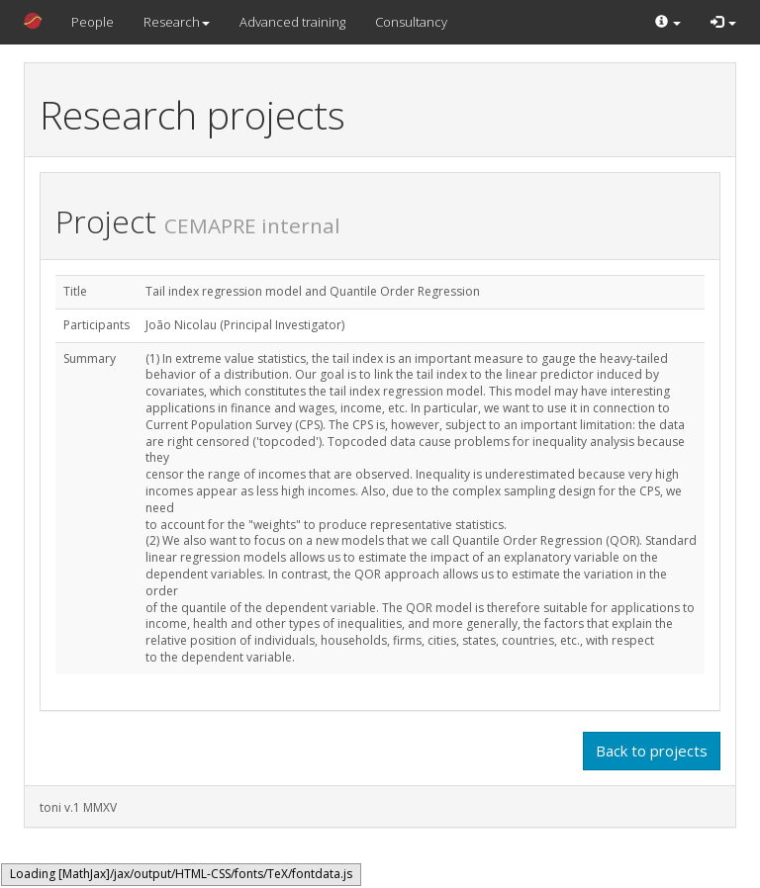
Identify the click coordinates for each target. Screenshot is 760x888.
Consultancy (411, 22)
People (92, 22)
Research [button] (176, 22)
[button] (668, 22)
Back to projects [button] (652, 750)
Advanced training (292, 22)
